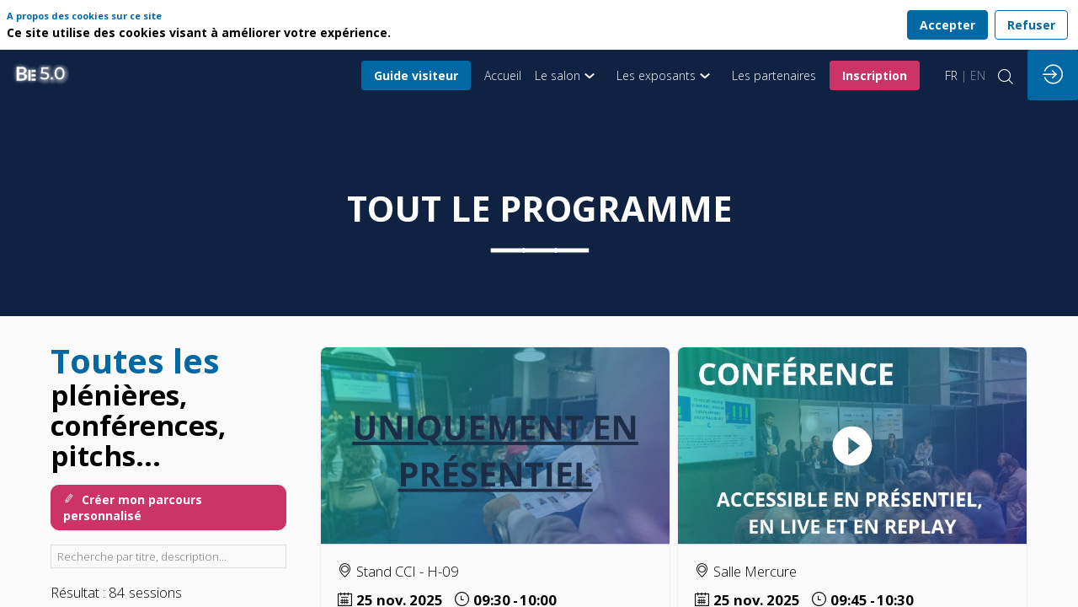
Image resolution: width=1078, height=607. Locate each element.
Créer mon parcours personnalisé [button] (132, 508)
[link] (569, 75)
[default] (502, 75)
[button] (416, 75)
